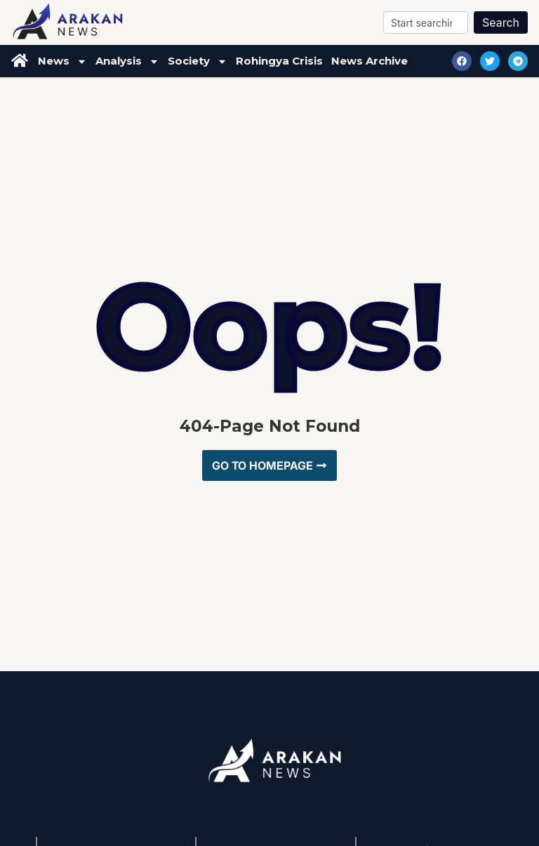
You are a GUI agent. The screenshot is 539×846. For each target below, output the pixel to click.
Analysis (127, 61)
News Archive (369, 60)
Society (197, 61)
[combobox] (425, 22)
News (62, 61)
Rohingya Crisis (279, 60)
